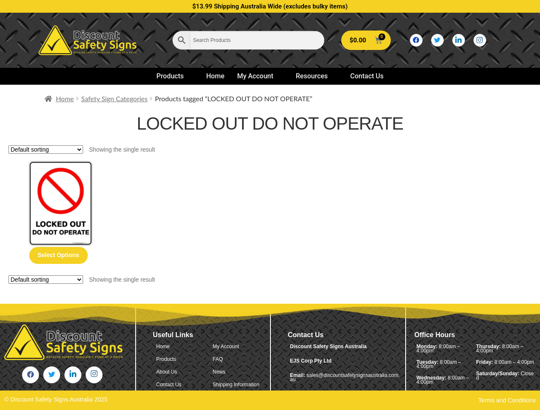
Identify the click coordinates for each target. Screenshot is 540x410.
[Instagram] (479, 40)
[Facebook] (416, 40)
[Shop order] (45, 149)
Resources (315, 76)
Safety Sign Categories (114, 98)
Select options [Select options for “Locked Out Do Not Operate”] (58, 255)
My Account (258, 76)
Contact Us (367, 76)
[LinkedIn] (458, 40)
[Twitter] (437, 40)
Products (173, 76)
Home (215, 76)
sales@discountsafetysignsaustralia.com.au (345, 377)
